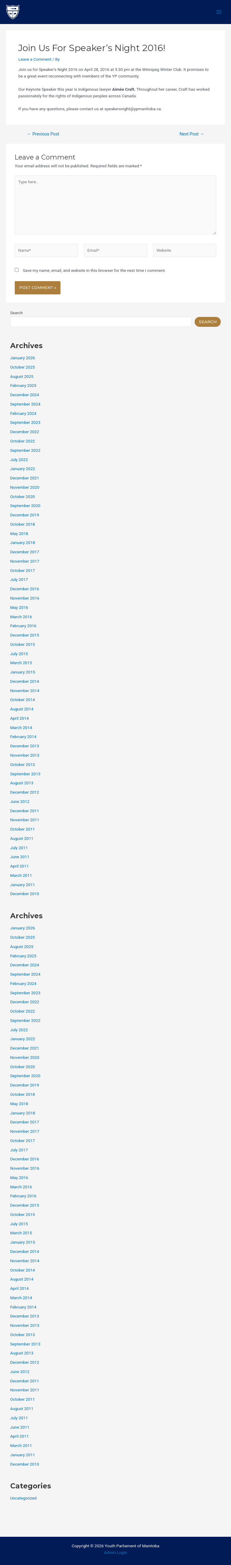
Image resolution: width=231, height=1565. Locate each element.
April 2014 (19, 718)
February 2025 (23, 385)
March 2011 (21, 875)
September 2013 (25, 773)
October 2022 (22, 441)
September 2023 (25, 422)
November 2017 (24, 561)
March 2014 (21, 727)
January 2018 (22, 542)
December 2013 (24, 745)
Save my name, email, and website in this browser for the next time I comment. (94, 270)
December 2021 (24, 478)
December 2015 (24, 635)
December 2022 (24, 431)
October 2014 (22, 699)
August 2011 (21, 838)
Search (16, 312)
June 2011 (19, 856)
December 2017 (24, 551)
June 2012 (19, 801)
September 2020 (25, 505)
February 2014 (23, 736)
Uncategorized (23, 1498)
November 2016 (24, 598)
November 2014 (24, 690)
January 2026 (22, 357)
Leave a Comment (34, 59)
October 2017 (22, 570)
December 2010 (24, 893)
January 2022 (22, 468)
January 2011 (22, 884)
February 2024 (23, 413)
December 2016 (24, 588)
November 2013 (24, 755)
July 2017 (19, 579)
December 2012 (24, 792)
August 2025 (21, 376)
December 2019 (24, 514)
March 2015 (21, 662)
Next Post (192, 134)
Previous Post (43, 134)
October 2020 (22, 496)
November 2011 (24, 819)
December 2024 (24, 394)
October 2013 (22, 764)
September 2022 (25, 450)
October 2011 (22, 829)
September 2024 (25, 404)
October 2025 (22, 367)
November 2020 (24, 487)
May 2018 (19, 533)
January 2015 (22, 672)
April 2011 (19, 866)
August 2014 (21, 709)
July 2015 (19, 653)
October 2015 (22, 644)
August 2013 (21, 782)
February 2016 (23, 625)
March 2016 (21, 616)
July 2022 (19, 459)
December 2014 (24, 681)
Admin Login (115, 1552)
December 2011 (24, 810)
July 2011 (19, 847)
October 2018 (22, 524)
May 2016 (19, 607)
